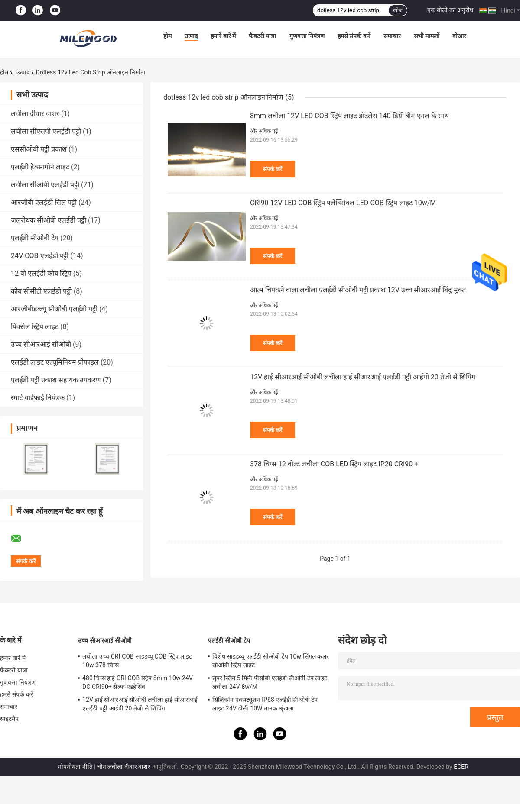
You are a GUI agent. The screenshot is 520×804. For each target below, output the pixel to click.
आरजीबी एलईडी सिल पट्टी (44, 202)
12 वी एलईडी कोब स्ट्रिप (41, 273)
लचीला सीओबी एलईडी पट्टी (45, 185)
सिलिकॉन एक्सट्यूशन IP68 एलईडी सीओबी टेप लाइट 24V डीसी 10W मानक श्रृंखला (265, 704)
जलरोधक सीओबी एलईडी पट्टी (48, 220)
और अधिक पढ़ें (264, 131)
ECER (461, 766)
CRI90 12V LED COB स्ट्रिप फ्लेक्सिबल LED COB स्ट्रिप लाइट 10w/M (343, 203)
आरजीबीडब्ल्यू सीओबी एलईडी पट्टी (54, 309)
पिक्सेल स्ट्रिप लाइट (34, 327)
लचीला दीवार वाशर (35, 114)
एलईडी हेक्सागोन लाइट (40, 167)
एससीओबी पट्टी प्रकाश (39, 149)
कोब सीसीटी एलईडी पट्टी (41, 291)
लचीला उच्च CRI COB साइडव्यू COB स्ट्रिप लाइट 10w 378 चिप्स (137, 660)
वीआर (459, 35)
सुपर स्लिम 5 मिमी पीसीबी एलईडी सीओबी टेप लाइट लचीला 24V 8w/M (269, 682)
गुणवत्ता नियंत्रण (307, 35)
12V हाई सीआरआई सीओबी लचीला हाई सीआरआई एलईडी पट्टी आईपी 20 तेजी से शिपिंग (362, 377)
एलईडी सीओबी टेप (34, 238)
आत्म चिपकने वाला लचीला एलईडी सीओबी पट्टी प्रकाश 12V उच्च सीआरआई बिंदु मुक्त (358, 290)
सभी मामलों (426, 35)
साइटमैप (9, 718)
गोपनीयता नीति (75, 766)
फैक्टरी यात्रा (262, 35)
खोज (398, 10)
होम (167, 35)
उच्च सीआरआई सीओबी (41, 344)
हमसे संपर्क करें (354, 35)
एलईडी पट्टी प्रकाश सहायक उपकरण (56, 380)
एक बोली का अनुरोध (450, 9)
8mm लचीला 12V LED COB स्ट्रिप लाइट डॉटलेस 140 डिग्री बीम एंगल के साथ (349, 116)
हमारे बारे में (223, 35)
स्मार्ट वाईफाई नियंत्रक (38, 398)
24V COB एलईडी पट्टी (39, 256)
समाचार (392, 35)
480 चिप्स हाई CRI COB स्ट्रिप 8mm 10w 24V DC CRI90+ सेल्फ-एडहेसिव (137, 682)
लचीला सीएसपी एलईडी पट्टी (46, 131)
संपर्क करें (272, 169)
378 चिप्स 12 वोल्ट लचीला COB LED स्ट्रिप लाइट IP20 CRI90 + (334, 464)
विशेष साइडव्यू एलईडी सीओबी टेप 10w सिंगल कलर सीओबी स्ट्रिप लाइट (270, 660)
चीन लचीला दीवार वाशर (123, 766)
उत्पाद (191, 35)
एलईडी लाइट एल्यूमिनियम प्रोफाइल (55, 362)
